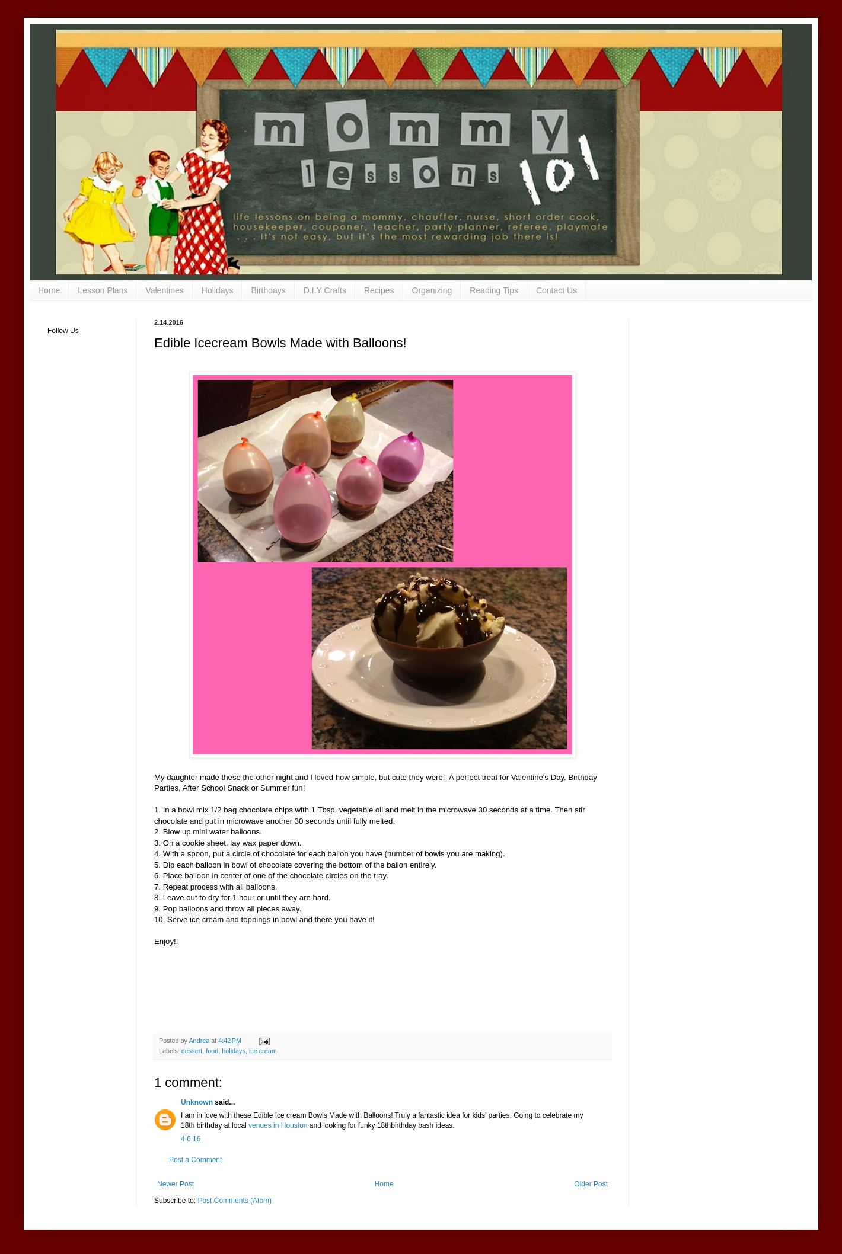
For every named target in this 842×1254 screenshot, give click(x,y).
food (212, 1050)
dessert (191, 1050)
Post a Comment (195, 1160)
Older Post (591, 1184)
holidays (233, 1050)
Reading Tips (494, 290)
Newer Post (175, 1184)
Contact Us (556, 290)
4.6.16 (190, 1139)
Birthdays (268, 290)
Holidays (218, 290)
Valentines (164, 290)
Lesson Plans (102, 290)
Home (49, 290)
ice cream (263, 1050)
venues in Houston (277, 1125)
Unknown (197, 1102)
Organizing (432, 290)
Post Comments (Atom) (234, 1201)
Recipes (379, 290)
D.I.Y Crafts (325, 290)
